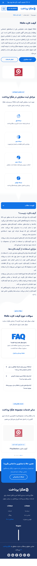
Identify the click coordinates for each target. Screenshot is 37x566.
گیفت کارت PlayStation (18, 449)
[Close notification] (3, 2)
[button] (22, 455)
